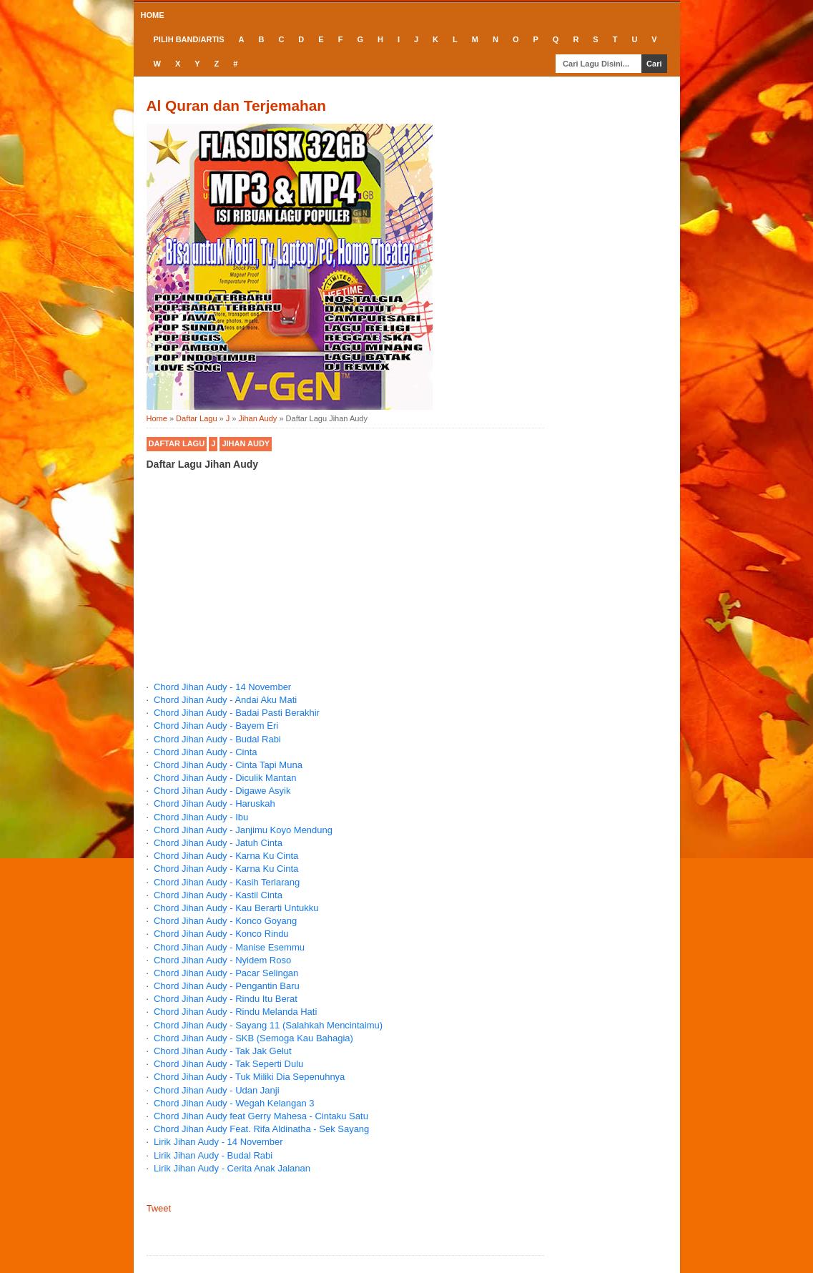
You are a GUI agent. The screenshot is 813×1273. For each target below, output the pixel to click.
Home (152, 15)
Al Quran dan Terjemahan (237, 105)
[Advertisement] (345, 590)
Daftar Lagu (177, 443)
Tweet (159, 1208)
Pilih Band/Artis (189, 39)
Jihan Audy (246, 443)
